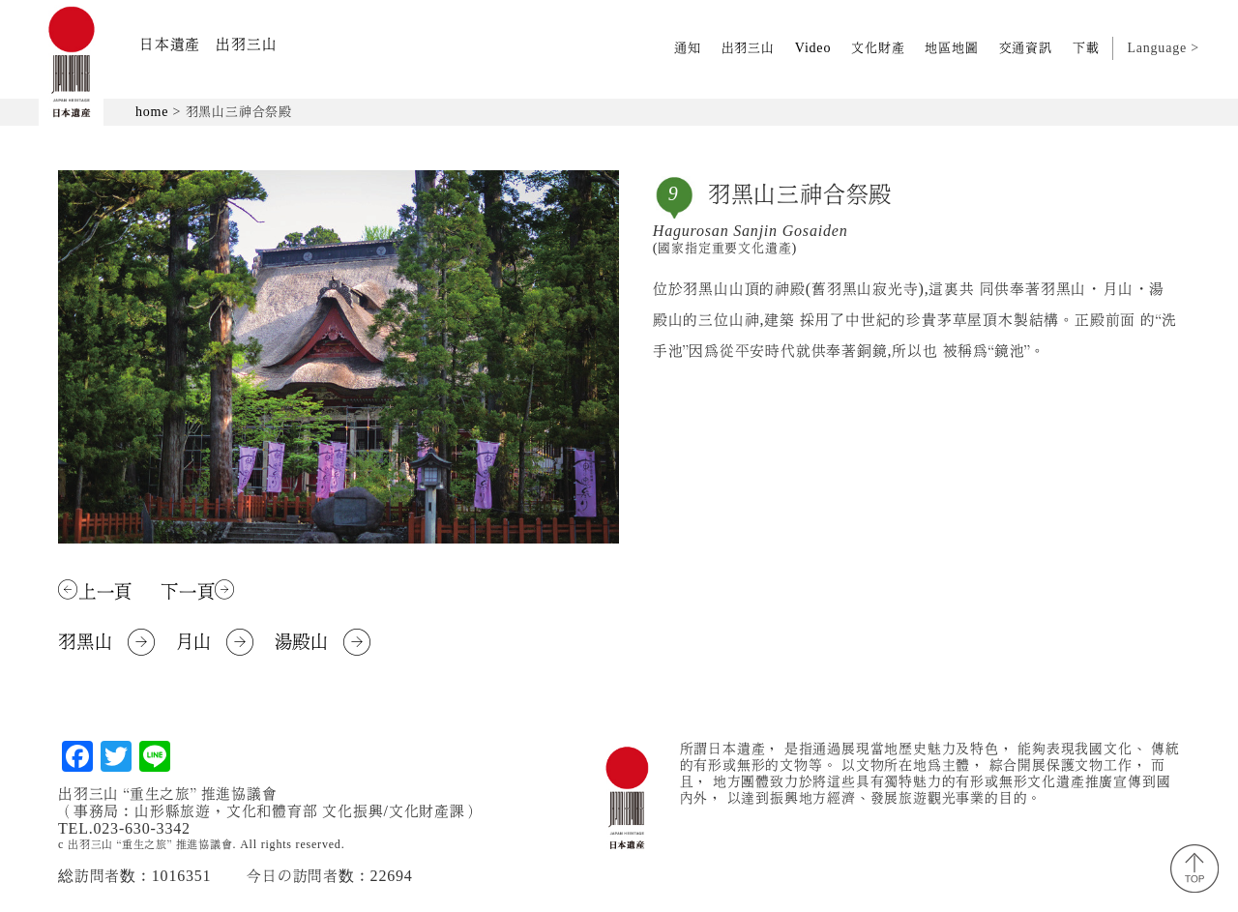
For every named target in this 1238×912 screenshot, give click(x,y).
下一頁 (198, 590)
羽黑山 (106, 642)
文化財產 (877, 48)
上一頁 (95, 590)
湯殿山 (323, 642)
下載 (1086, 48)
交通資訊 (1025, 48)
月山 (214, 642)
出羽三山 (748, 48)
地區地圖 (951, 48)
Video (813, 48)
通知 (687, 48)
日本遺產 (208, 44)
